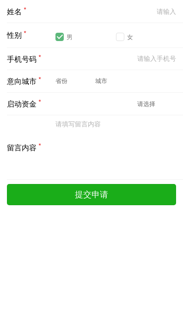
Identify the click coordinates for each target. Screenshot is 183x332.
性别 (16, 34)
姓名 (16, 11)
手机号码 (24, 58)
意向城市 (24, 80)
